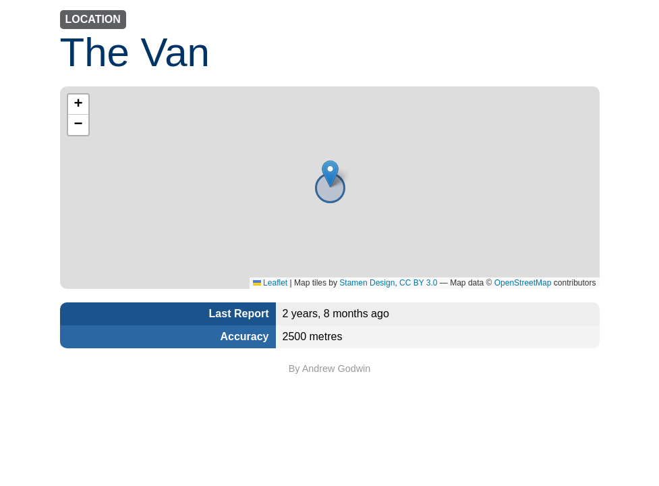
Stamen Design (367, 283)
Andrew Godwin (336, 368)
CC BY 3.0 (418, 283)
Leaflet (270, 283)
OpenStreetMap (523, 283)
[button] (330, 174)
